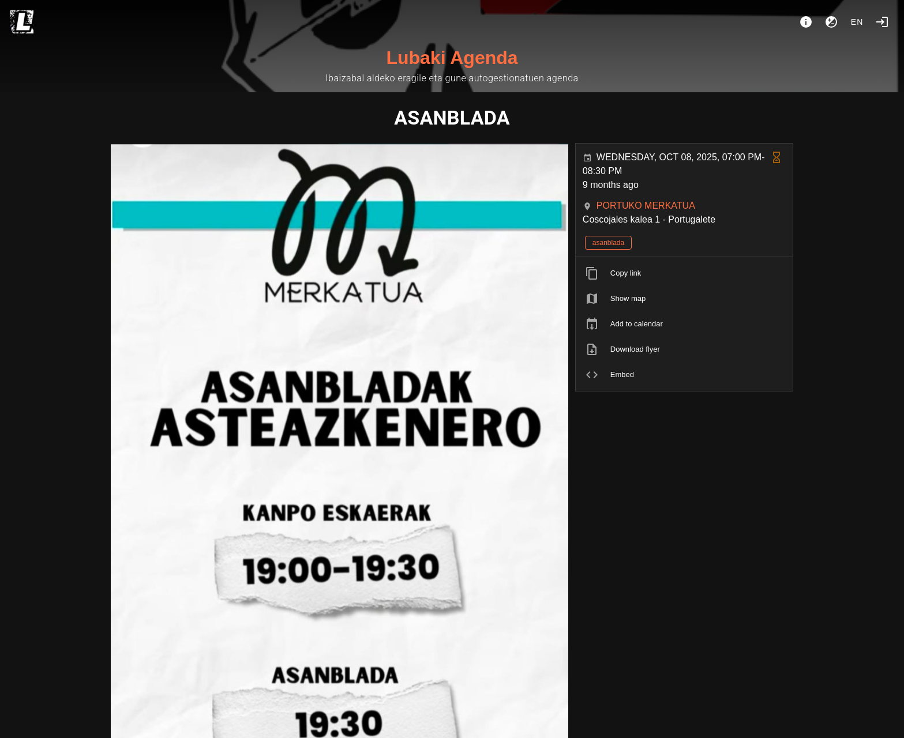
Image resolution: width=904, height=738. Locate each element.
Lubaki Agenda (451, 57)
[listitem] (684, 273)
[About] (806, 22)
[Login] (882, 22)
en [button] (857, 22)
